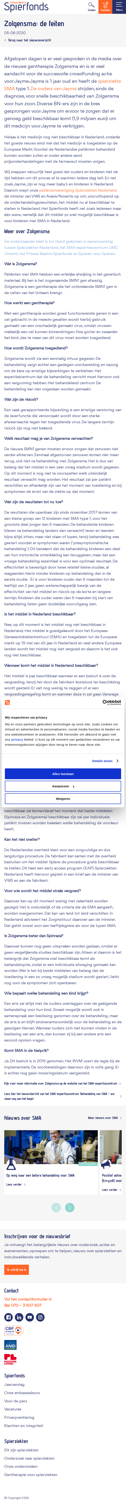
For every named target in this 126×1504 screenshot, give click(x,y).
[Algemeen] (107, 1164)
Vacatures (12, 1409)
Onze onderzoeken (21, 1466)
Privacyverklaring (19, 1417)
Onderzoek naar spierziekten (29, 1458)
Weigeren (63, 798)
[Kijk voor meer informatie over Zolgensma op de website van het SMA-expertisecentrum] (62, 1084)
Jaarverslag (14, 1384)
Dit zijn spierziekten (21, 1450)
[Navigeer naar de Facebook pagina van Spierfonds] (8, 1317)
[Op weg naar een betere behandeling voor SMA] (51, 1147)
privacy (17, 739)
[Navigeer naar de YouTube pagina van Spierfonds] (29, 1317)
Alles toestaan (63, 773)
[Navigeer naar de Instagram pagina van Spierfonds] (40, 1317)
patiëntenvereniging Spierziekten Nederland (78, 190)
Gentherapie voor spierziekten (30, 1475)
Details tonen (102, 761)
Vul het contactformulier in (28, 1299)
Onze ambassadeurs (22, 1392)
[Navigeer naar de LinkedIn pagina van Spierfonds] (19, 1317)
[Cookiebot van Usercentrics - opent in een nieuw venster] (102, 702)
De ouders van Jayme (54, 88)
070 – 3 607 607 (26, 1305)
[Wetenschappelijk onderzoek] (11, 1164)
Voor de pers (15, 1401)
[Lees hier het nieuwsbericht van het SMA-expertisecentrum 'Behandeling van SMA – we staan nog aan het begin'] (63, 1096)
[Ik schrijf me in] (16, 1269)
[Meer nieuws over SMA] (104, 1118)
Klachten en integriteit (23, 1425)
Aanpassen (63, 786)
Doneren (105, 7)
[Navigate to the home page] (26, 7)
